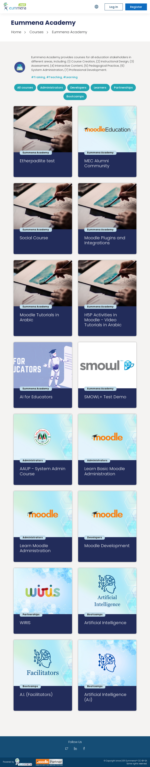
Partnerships (123, 87)
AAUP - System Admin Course (42, 471)
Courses (36, 32)
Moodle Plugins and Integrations (104, 240)
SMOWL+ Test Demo (105, 397)
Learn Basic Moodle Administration (104, 471)
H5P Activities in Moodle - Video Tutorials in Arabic (102, 320)
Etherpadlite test (37, 161)
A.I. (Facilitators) (36, 694)
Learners (100, 87)
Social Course (34, 238)
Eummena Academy (69, 32)
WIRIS (25, 623)
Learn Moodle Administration (35, 548)
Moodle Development (107, 546)
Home (16, 32)
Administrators (51, 87)
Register (136, 7)
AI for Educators (36, 397)
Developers (78, 87)
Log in (113, 7)
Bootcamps (75, 96)
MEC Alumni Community (96, 163)
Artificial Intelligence (105, 623)
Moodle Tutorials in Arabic (39, 317)
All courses (25, 87)
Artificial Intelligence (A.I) (105, 697)
